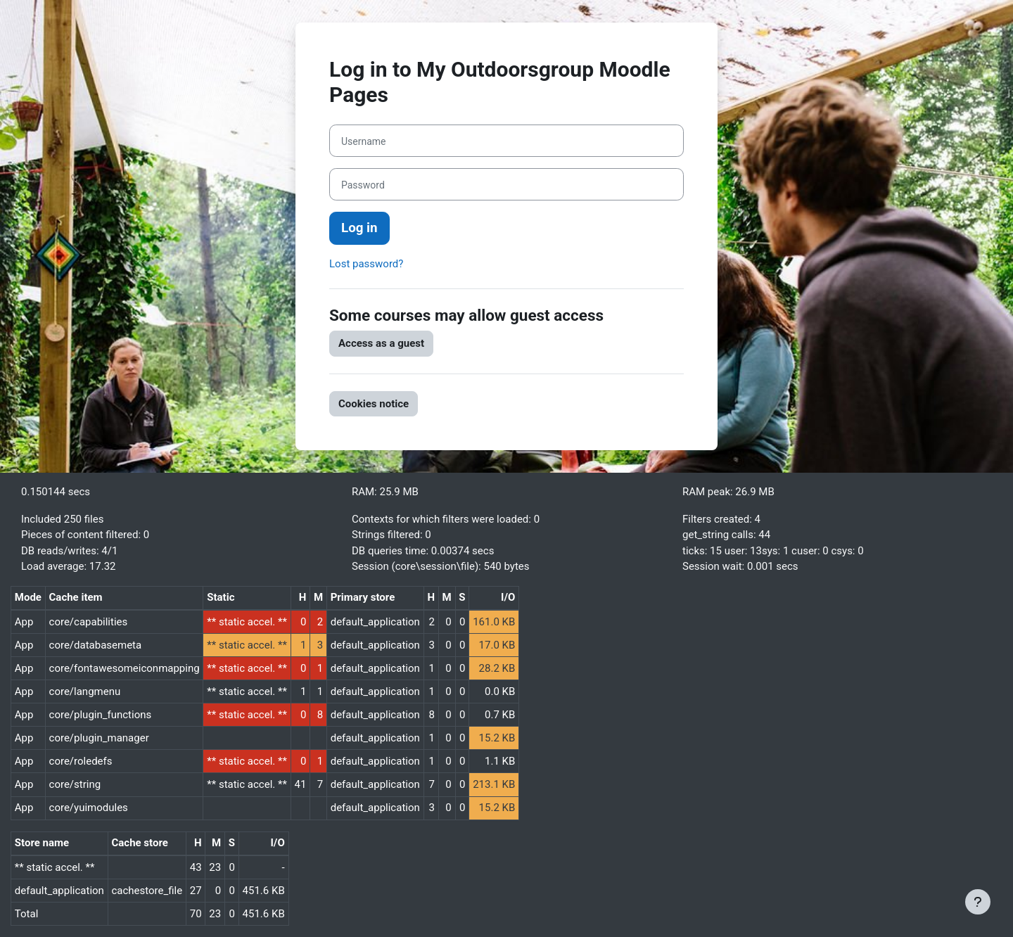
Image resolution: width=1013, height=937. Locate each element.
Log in (359, 228)
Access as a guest (381, 343)
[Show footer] (977, 901)
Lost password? (366, 263)
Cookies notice (373, 403)
